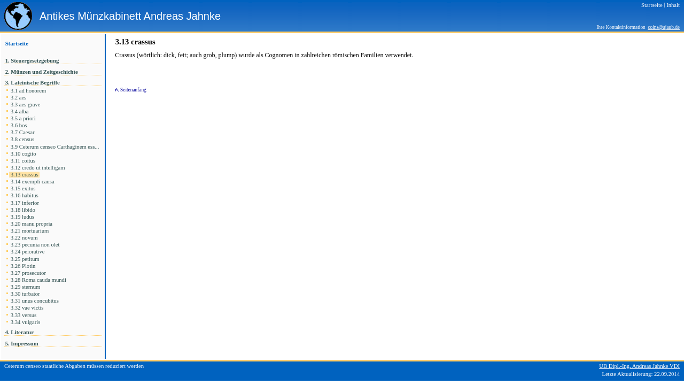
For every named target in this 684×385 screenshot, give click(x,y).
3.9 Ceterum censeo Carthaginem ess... (55, 147)
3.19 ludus (22, 217)
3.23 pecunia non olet (35, 245)
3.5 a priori (23, 118)
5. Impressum (22, 343)
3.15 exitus (23, 188)
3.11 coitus (23, 161)
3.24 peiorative (27, 252)
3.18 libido (23, 210)
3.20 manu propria (31, 224)
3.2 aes (18, 98)
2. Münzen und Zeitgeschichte (42, 72)
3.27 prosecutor (28, 273)
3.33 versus (23, 315)
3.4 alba (19, 111)
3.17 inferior (25, 203)
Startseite (17, 44)
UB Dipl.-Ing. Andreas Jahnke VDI (639, 366)
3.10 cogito (23, 154)
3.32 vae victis (27, 308)
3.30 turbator (25, 294)
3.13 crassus (24, 175)
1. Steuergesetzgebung (32, 61)
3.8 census (22, 139)
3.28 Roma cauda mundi (38, 280)
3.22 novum (24, 238)
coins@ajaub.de (664, 27)
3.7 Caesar (22, 132)
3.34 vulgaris (25, 322)
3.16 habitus (24, 195)
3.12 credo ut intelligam (37, 168)
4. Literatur (19, 332)
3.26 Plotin (23, 266)
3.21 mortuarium (29, 231)
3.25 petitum (25, 259)
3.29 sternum (25, 287)
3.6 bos (18, 125)
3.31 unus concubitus (34, 301)
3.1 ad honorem (28, 91)
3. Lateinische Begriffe (32, 83)
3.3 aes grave (25, 104)
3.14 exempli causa (32, 181)
